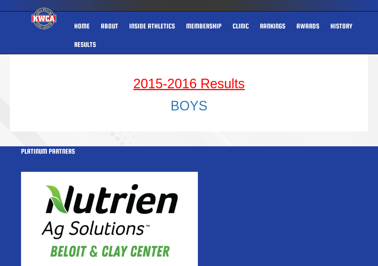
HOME (82, 26)
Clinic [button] (241, 26)
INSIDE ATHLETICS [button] (152, 26)
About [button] (109, 26)
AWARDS (307, 26)
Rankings (272, 26)
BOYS (189, 105)
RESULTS (85, 44)
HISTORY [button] (341, 26)
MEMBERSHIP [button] (203, 26)
